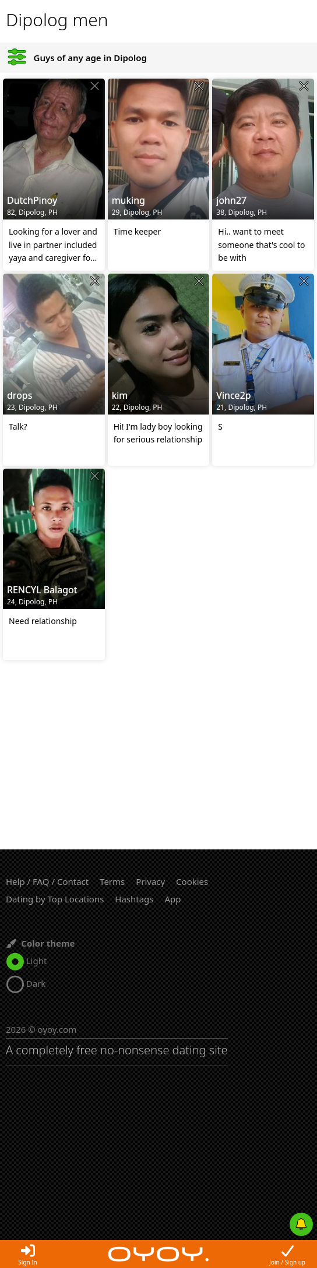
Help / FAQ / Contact (47, 881)
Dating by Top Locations (55, 899)
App (172, 899)
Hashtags (134, 899)
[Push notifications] (301, 1224)
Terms (112, 881)
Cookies (192, 881)
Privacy (150, 881)
